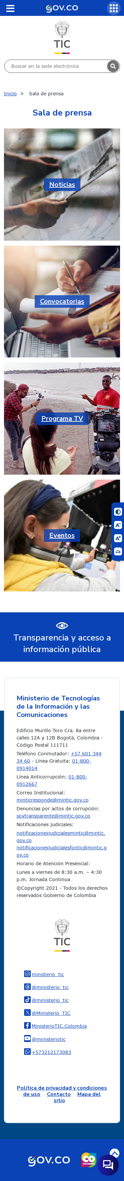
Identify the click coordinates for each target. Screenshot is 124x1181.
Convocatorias (62, 301)
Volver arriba (114, 1153)
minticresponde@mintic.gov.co (53, 800)
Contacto (59, 1094)
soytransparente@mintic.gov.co (53, 816)
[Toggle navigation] (10, 8)
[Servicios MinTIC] (114, 8)
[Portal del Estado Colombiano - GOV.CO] (62, 8)
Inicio (10, 93)
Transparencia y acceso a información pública (62, 643)
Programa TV (62, 418)
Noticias (62, 184)
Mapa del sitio (77, 1097)
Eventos (62, 535)
